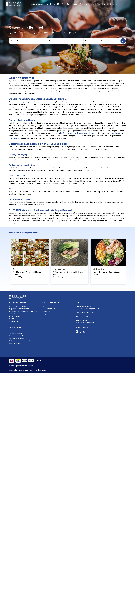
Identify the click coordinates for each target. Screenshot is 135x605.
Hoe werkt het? (56, 4)
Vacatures (46, 311)
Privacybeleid (14, 316)
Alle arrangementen (40, 4)
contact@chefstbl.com (85, 313)
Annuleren (13, 321)
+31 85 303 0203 (83, 316)
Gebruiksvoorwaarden (18, 314)
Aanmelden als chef (50, 309)
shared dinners (90, 133)
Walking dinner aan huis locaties (22, 341)
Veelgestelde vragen (17, 306)
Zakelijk (96, 4)
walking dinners (76, 133)
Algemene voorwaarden (19, 309)
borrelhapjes (116, 133)
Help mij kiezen (71, 4)
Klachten (12, 319)
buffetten (108, 102)
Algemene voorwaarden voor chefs (24, 311)
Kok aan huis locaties (17, 338)
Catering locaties (16, 333)
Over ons (114, 4)
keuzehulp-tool (15, 138)
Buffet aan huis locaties (19, 336)
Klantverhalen (86, 4)
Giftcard (104, 4)
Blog (44, 314)
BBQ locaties (14, 343)
